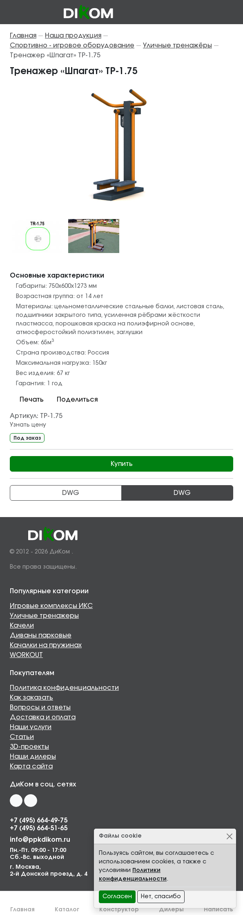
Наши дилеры (33, 756)
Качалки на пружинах (46, 645)
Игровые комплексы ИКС (51, 606)
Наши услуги (30, 727)
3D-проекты (29, 746)
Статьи (22, 737)
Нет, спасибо (161, 896)
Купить (122, 464)
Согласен (117, 896)
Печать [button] (27, 399)
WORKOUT (26, 655)
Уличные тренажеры (44, 615)
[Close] (229, 836)
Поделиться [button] (72, 399)
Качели (22, 625)
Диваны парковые (40, 635)
